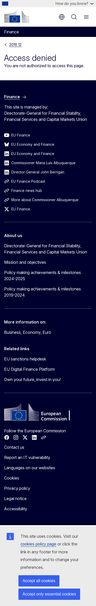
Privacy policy (17, 488)
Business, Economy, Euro (27, 332)
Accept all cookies (39, 581)
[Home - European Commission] (16, 16)
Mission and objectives (25, 262)
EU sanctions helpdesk (25, 358)
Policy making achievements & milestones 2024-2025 (42, 275)
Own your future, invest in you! (32, 379)
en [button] (62, 17)
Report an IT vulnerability (27, 457)
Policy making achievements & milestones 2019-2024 (42, 292)
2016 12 (15, 44)
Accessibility (15, 508)
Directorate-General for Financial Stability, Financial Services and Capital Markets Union (45, 249)
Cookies (11, 478)
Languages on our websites (29, 467)
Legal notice (15, 498)
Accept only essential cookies (49, 594)
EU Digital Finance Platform (29, 369)
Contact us (14, 447)
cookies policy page (38, 544)
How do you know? (74, 3)
